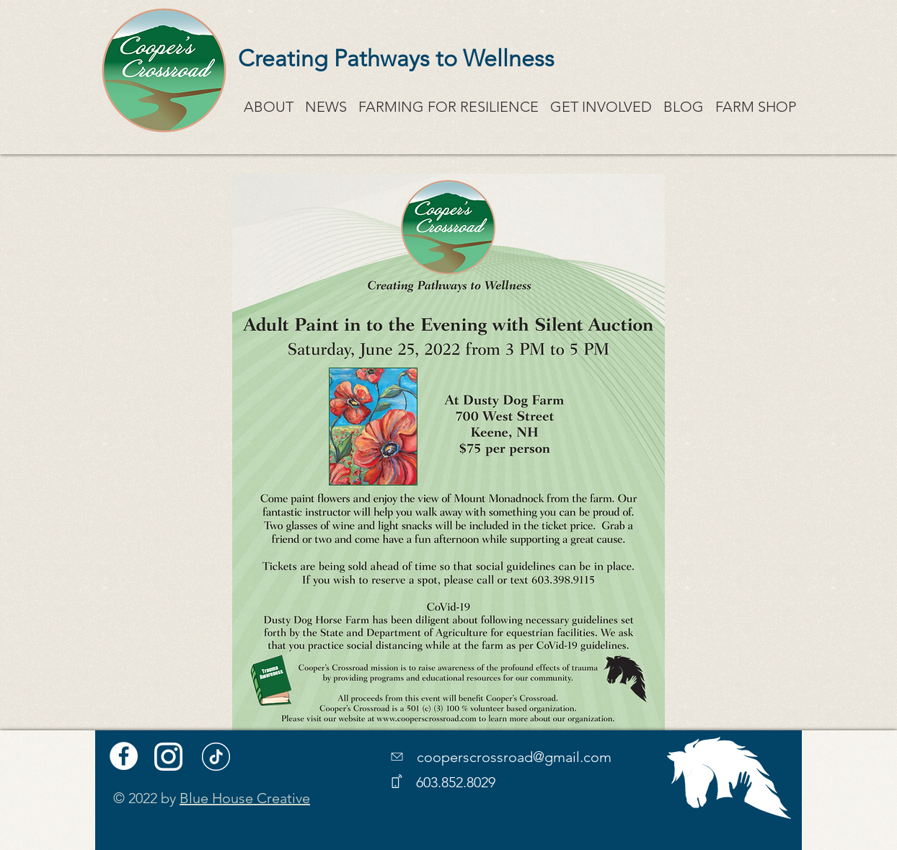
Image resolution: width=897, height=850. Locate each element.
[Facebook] (124, 756)
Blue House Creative (245, 798)
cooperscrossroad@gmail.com (514, 757)
